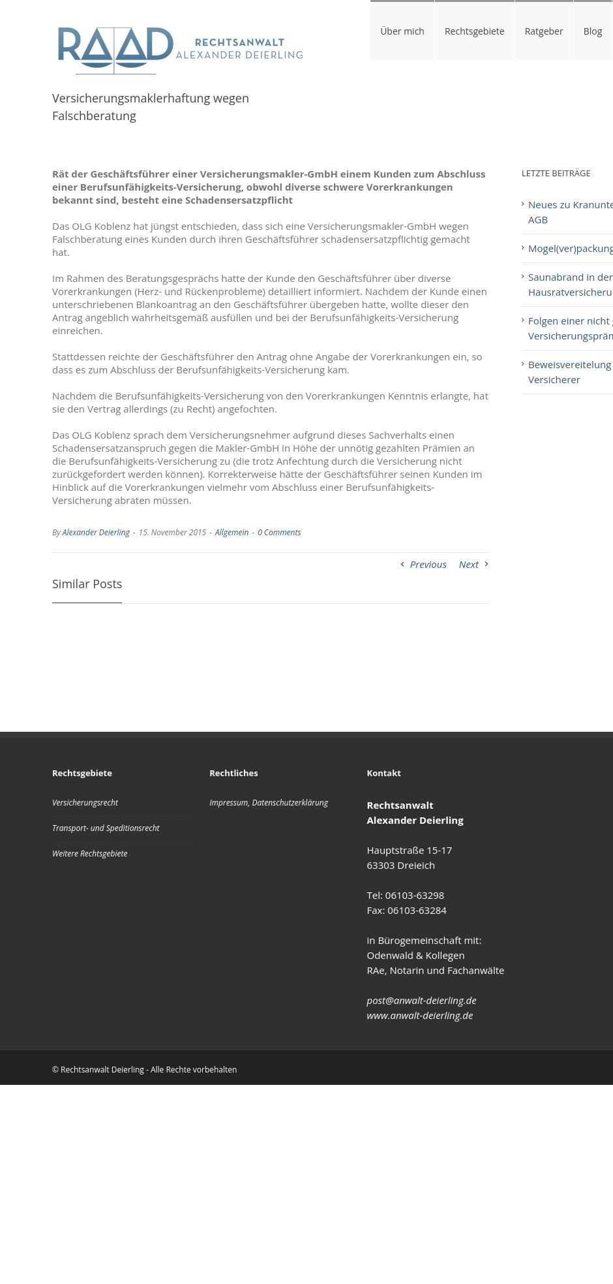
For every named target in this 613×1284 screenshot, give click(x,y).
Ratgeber (544, 31)
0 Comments (279, 532)
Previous (428, 564)
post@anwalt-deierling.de (422, 1000)
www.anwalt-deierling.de (420, 1015)
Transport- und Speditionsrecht (106, 828)
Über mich (402, 31)
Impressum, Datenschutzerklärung (268, 802)
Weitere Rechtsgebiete (89, 853)
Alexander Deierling (96, 532)
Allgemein (231, 532)
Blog (593, 31)
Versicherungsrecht (85, 802)
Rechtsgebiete (475, 31)
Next (469, 564)
